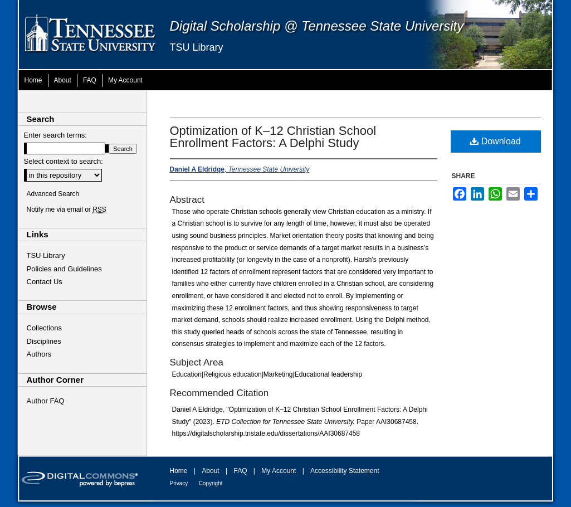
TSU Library (196, 47)
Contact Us (44, 281)
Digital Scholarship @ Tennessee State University (317, 25)
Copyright (211, 483)
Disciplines (44, 341)
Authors (39, 354)
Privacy (179, 483)
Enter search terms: (55, 135)
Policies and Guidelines (64, 269)
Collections (44, 328)
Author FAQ (46, 401)
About (210, 471)
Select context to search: (63, 161)
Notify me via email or (66, 209)
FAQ (240, 471)
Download (495, 141)
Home (179, 471)
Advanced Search (53, 194)
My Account (278, 471)
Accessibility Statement (344, 471)
